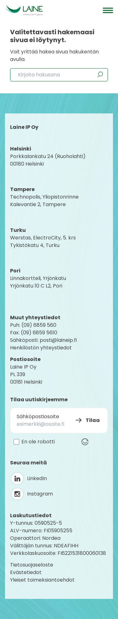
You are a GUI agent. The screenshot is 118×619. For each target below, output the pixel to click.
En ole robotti (38, 441)
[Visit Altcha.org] (84, 441)
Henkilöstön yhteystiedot (41, 347)
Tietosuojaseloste (31, 564)
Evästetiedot (26, 572)
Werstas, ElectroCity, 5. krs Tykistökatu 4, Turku (43, 241)
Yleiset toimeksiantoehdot (42, 579)
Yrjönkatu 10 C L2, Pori (36, 285)
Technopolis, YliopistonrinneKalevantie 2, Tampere (44, 200)
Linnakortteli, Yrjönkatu (38, 278)
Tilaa (93, 420)
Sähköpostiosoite (38, 416)
